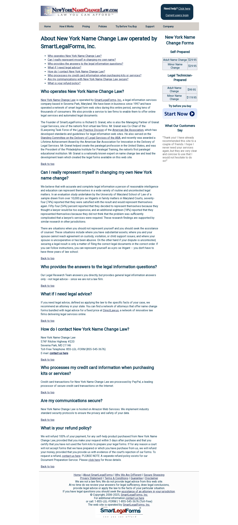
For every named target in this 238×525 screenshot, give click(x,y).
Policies (102, 26)
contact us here (59, 353)
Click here (184, 8)
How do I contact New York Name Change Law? (76, 71)
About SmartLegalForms (98, 475)
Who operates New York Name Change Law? (75, 56)
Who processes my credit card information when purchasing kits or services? (94, 75)
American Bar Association (128, 130)
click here (94, 460)
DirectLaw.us (111, 310)
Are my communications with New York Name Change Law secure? (88, 79)
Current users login (177, 15)
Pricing (86, 26)
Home (47, 26)
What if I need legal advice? (64, 67)
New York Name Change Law (58, 100)
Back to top (47, 164)
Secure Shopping (154, 475)
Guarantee (137, 478)
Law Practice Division (90, 130)
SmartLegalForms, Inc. (108, 100)
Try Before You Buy (126, 26)
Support (149, 26)
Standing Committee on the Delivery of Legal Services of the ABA (80, 137)
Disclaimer (151, 478)
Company (168, 26)
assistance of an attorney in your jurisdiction (148, 491)
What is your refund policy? (64, 83)
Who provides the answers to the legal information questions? (85, 63)
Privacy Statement (91, 478)
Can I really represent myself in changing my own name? (82, 59)
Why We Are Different (128, 475)
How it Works (67, 26)
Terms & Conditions (116, 478)
